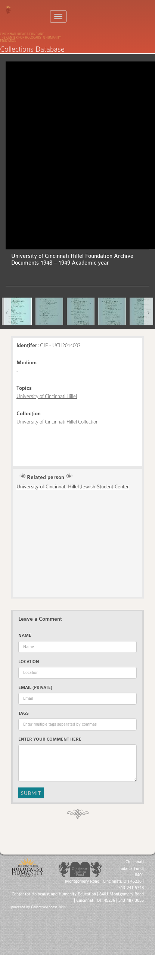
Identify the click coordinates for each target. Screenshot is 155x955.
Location (28, 661)
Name (24, 635)
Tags (23, 713)
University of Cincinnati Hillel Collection (57, 422)
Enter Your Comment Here (49, 739)
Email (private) (35, 687)
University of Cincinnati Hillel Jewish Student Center (72, 486)
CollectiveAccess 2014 (48, 907)
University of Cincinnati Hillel (46, 396)
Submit (31, 793)
